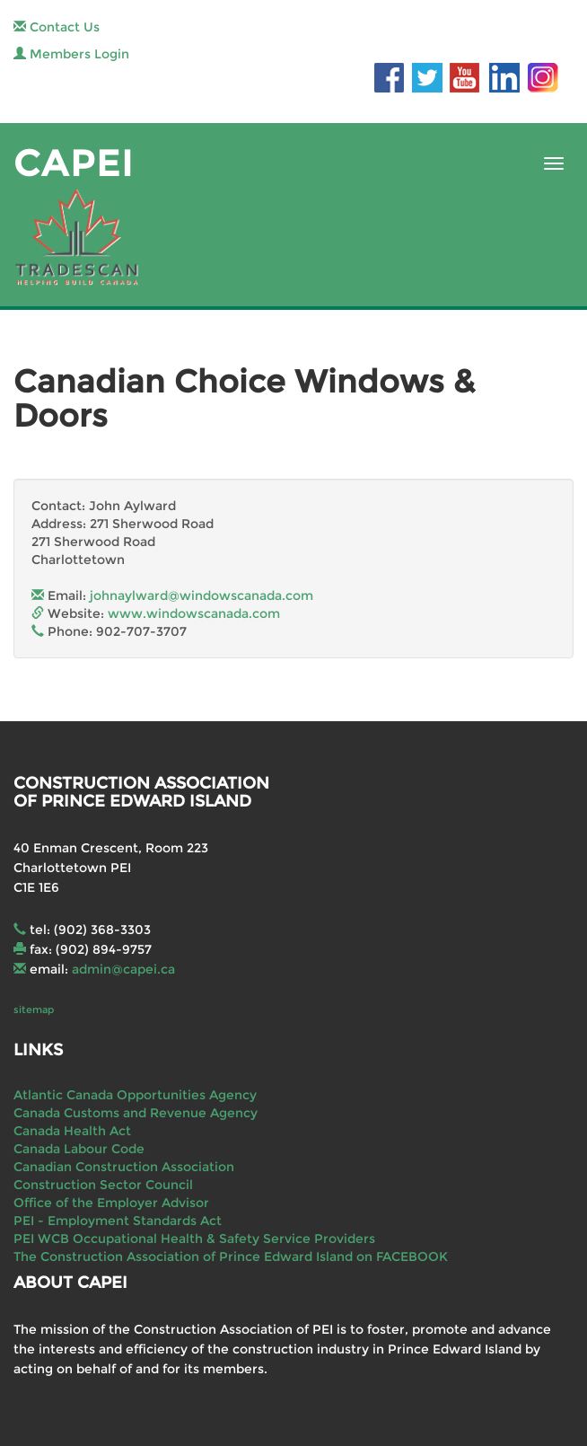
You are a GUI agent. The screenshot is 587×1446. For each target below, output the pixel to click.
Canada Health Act (72, 1131)
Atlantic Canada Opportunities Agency (135, 1095)
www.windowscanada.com (194, 613)
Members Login (71, 54)
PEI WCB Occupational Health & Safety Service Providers (194, 1238)
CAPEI (73, 163)
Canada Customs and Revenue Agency (135, 1113)
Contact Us (56, 27)
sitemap (33, 1009)
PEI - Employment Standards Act (117, 1220)
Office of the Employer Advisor (111, 1203)
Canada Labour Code (79, 1149)
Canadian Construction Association (123, 1167)
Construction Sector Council (103, 1185)
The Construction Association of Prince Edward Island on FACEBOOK (230, 1256)
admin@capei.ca (123, 969)
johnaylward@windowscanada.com (201, 595)
